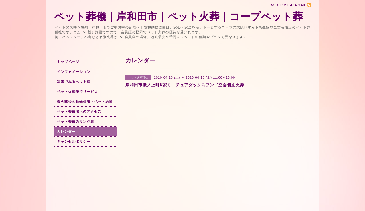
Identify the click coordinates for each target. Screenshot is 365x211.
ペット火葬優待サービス (77, 92)
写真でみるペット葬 (73, 82)
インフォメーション (73, 72)
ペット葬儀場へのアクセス (79, 112)
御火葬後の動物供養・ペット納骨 (85, 102)
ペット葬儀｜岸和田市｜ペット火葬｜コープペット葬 (178, 16)
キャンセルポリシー (73, 142)
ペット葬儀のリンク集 (75, 122)
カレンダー (66, 132)
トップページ (68, 62)
